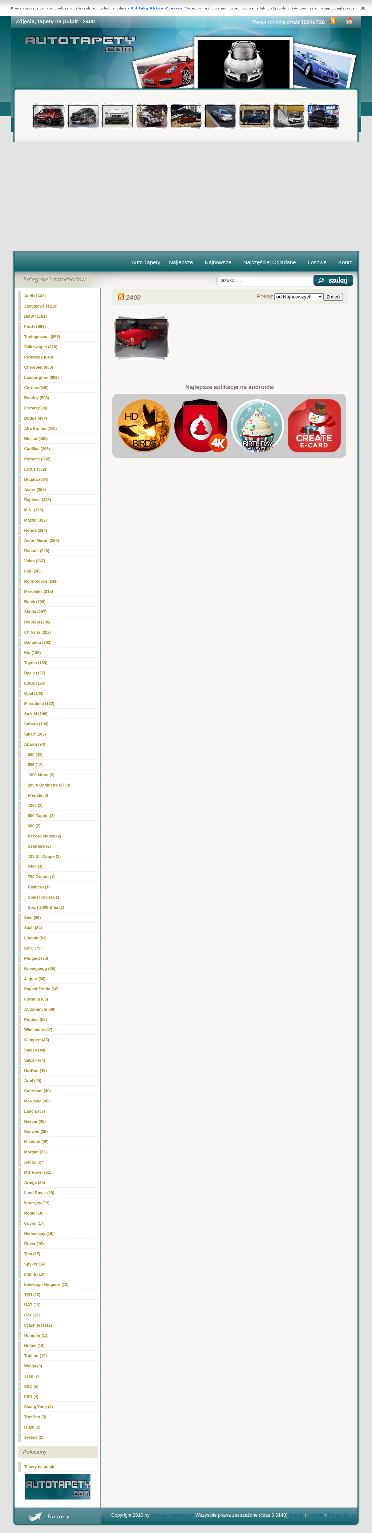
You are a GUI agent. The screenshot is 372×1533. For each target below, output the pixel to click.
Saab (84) (33, 928)
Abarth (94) (34, 744)
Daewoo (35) (36, 1131)
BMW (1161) (35, 316)
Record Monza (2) (44, 836)
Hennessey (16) (39, 1233)
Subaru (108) (36, 724)
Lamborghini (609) (41, 377)
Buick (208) (35, 601)
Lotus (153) (35, 683)
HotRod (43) (35, 1070)
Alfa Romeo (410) (40, 428)
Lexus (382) (35, 469)
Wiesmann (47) (38, 1029)
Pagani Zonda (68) (41, 989)
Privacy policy (341, 1515)
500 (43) (35, 754)
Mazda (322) (35, 520)
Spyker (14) (35, 1264)
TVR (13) (32, 1294)
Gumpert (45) (36, 1040)
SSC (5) (31, 1386)
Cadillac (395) (37, 449)
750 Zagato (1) (41, 877)
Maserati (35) (36, 1142)
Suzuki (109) (36, 714)
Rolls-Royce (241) (41, 581)
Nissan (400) (36, 438)
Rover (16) (34, 1243)
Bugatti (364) (36, 479)
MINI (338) (33, 510)
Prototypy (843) (38, 357)
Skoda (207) (35, 612)
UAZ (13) (32, 1305)
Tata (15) (32, 1254)
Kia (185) (32, 652)
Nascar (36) (35, 1121)
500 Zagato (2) (41, 815)
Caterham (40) (37, 1091)
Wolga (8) (33, 1366)
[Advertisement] (186, 196)
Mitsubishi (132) (39, 703)
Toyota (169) (36, 663)
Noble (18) (34, 1213)
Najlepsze (181, 262)
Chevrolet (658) (38, 367)
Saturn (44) (34, 1060)
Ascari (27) (34, 1162)
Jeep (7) (32, 1376)
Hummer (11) (36, 1335)
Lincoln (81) (35, 938)
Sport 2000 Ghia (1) (46, 907)
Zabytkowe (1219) (41, 306)
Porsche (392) (37, 459)
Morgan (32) (35, 1152)
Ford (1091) (35, 326)
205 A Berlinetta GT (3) (49, 785)
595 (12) (35, 764)
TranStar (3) (35, 1417)
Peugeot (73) (36, 958)
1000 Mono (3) (41, 775)
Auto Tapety (146, 262)
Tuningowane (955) (42, 336)
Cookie (296, 1515)
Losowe (317, 262)
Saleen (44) (34, 1050)
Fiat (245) (33, 571)
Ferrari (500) (36, 408)
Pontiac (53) (35, 1019)
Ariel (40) (32, 1080)
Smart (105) (35, 734)
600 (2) (34, 826)
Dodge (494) (35, 418)
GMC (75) (33, 948)
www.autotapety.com (172, 1515)
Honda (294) (35, 530)
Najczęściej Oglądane (269, 262)
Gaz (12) (32, 1315)
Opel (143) (34, 693)
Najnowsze (218, 262)
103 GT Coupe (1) (44, 856)
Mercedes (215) (38, 591)
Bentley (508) (36, 398)
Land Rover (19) (39, 1193)
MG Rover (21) (38, 1172)
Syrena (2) (34, 1437)
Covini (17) (34, 1223)
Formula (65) (36, 999)
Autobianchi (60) (40, 1009)
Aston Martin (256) (41, 540)
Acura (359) (35, 489)
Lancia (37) (34, 1111)
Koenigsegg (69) (40, 968)
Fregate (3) (38, 795)
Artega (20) (34, 1182)
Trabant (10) (35, 1356)
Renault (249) (36, 550)
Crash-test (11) (38, 1325)
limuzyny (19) (37, 1203)
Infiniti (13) (34, 1274)
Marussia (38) (37, 1101)
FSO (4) (31, 1396)
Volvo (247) (34, 561)
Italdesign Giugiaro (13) (46, 1284)
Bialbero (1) (39, 887)
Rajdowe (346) (37, 500)
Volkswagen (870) (41, 347)
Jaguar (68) (35, 979)
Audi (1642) (35, 296)
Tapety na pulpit (39, 1467)
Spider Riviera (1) (44, 897)
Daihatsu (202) (38, 642)
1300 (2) (35, 805)
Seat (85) (32, 917)
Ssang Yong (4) (38, 1407)
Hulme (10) (34, 1345)
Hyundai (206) (37, 622)
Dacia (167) (34, 673)
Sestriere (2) (39, 846)
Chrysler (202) (37, 632)
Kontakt (315, 1515)
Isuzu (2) (32, 1427)
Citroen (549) (36, 387)
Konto (345, 262)
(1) (35, 866)
